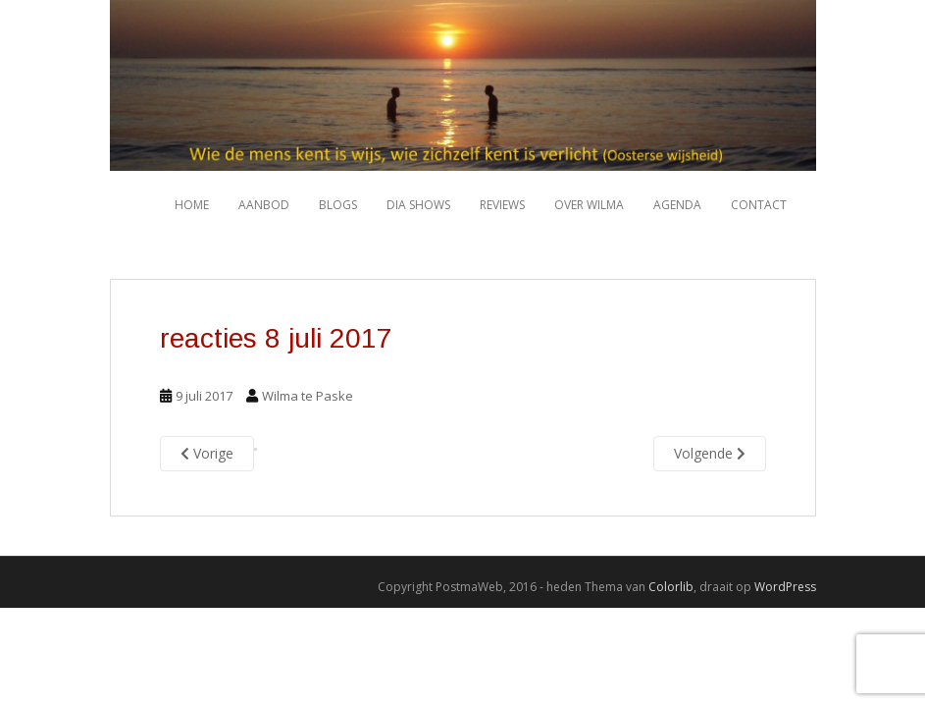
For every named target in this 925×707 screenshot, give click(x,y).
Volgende (709, 453)
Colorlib (671, 586)
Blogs (338, 204)
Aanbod (263, 204)
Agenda (677, 204)
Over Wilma (589, 204)
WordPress (785, 586)
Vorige (206, 453)
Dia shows (418, 204)
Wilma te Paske (307, 396)
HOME (192, 204)
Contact (759, 204)
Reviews (502, 204)
